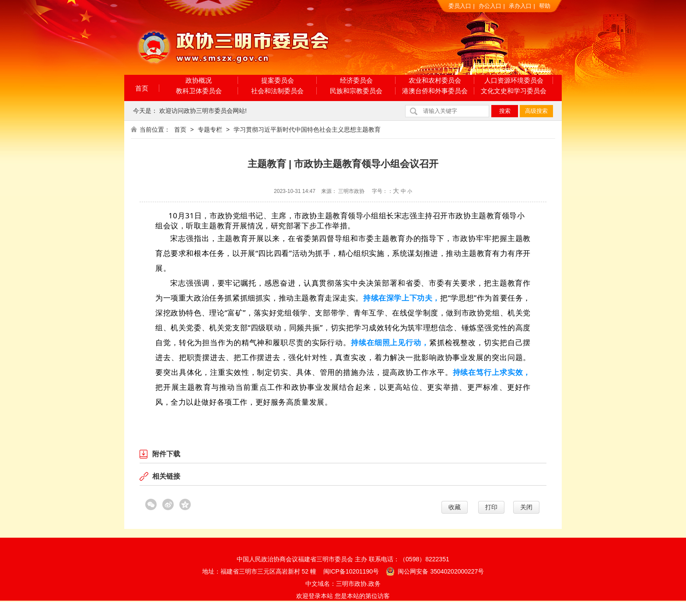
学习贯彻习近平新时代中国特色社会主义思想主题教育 (307, 129)
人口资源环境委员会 (513, 80)
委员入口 (459, 6)
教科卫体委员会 (199, 90)
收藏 (454, 507)
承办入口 (520, 6)
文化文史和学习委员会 (513, 90)
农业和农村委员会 (435, 80)
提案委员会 (277, 80)
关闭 (526, 507)
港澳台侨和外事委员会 (435, 90)
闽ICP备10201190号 (351, 571)
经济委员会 (356, 80)
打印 (491, 507)
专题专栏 (210, 129)
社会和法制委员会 (277, 90)
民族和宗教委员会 (356, 90)
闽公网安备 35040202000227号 (435, 571)
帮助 (544, 6)
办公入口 (490, 6)
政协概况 (199, 80)
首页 (141, 88)
